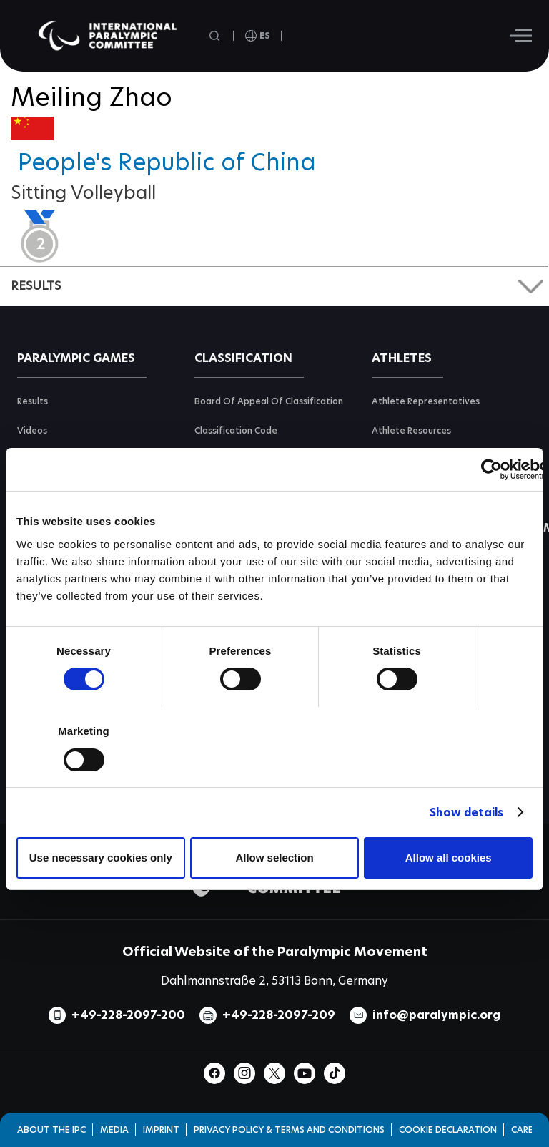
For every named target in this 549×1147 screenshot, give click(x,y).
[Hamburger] (521, 35)
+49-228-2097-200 (128, 1015)
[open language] (257, 36)
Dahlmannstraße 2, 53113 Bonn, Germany (274, 980)
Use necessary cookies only (100, 857)
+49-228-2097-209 (278, 1015)
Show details (466, 812)
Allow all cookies (448, 857)
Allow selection (274, 857)
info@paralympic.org (436, 1015)
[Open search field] (215, 36)
